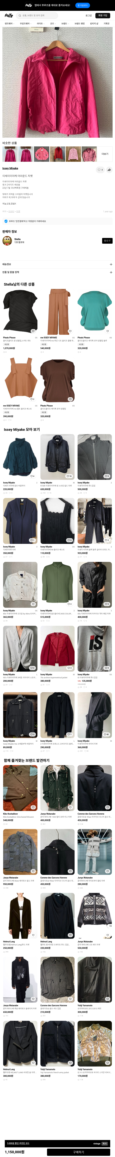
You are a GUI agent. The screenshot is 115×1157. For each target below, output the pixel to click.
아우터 (11, 211)
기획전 (106, 23)
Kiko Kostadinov (10, 814)
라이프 (41, 23)
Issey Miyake (10, 168)
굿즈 (53, 23)
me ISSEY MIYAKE (48, 337)
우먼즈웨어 (26, 23)
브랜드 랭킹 (80, 23)
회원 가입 (102, 15)
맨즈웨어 (10, 23)
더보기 (105, 154)
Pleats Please (9, 337)
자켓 (18, 211)
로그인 (89, 15)
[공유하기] (109, 169)
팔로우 (107, 240)
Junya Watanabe (47, 814)
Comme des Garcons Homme (91, 814)
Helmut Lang (9, 941)
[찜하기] (100, 170)
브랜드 (65, 23)
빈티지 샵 (94, 23)
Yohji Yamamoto (85, 1005)
